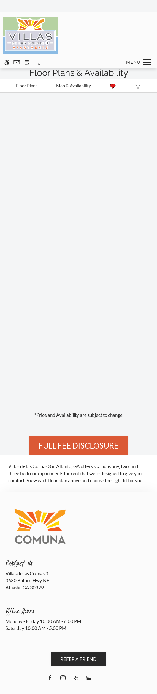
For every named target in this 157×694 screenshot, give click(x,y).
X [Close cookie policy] (152, 653)
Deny (37, 684)
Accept (14, 684)
